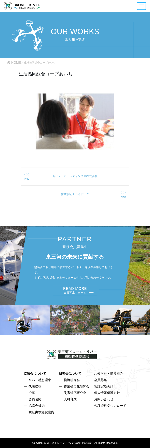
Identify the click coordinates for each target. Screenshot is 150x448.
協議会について (35, 373)
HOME (16, 62)
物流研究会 (72, 380)
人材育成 (70, 399)
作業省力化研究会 (76, 386)
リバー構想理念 (40, 380)
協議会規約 (37, 405)
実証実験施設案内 (41, 412)
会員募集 (100, 380)
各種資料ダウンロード (110, 405)
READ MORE (75, 290)
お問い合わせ (103, 399)
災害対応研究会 (75, 393)
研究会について (70, 373)
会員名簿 (35, 399)
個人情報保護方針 (107, 393)
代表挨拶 (35, 386)
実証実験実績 (103, 386)
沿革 (32, 393)
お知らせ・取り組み (108, 373)
